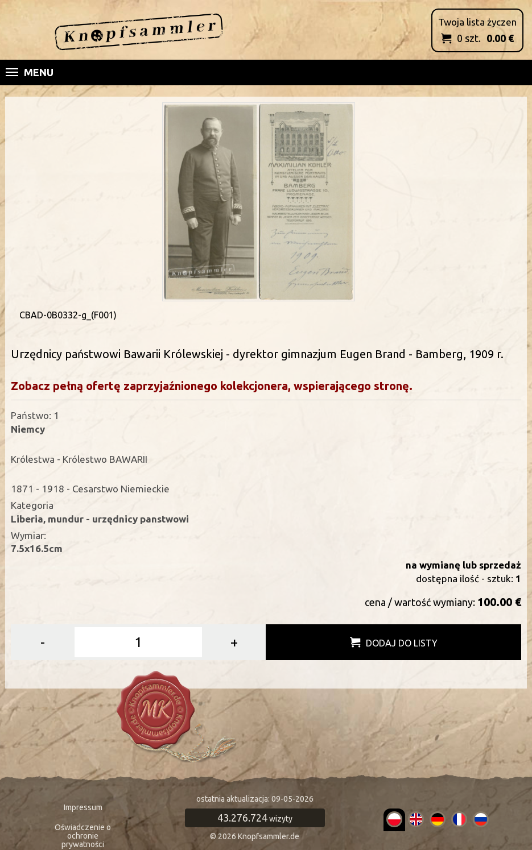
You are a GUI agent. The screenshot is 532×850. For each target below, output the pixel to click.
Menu (29, 72)
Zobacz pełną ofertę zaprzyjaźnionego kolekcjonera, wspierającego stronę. (212, 385)
